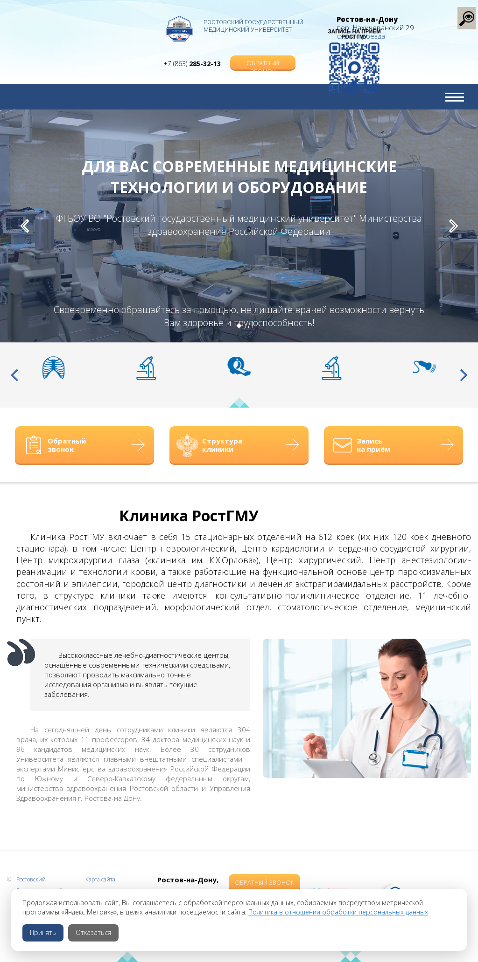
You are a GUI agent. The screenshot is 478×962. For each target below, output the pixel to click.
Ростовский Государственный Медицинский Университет (253, 26)
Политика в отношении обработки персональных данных (338, 911)
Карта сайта (100, 879)
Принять (43, 932)
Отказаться (93, 932)
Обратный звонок (262, 54)
